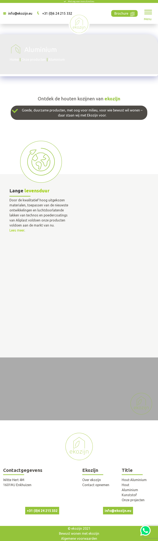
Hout (125, 485)
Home (14, 59)
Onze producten (33, 59)
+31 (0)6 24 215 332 (57, 13)
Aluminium (130, 490)
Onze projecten (133, 500)
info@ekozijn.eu (20, 13)
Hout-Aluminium (134, 480)
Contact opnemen (95, 485)
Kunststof (129, 495)
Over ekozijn (91, 480)
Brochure (124, 13)
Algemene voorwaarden (79, 538)
